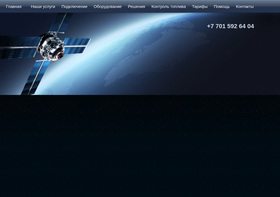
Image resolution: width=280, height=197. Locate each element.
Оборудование (108, 6)
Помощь (222, 6)
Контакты (245, 6)
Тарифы (200, 6)
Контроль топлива (168, 6)
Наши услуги (43, 6)
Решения (136, 6)
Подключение (75, 6)
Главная (14, 6)
